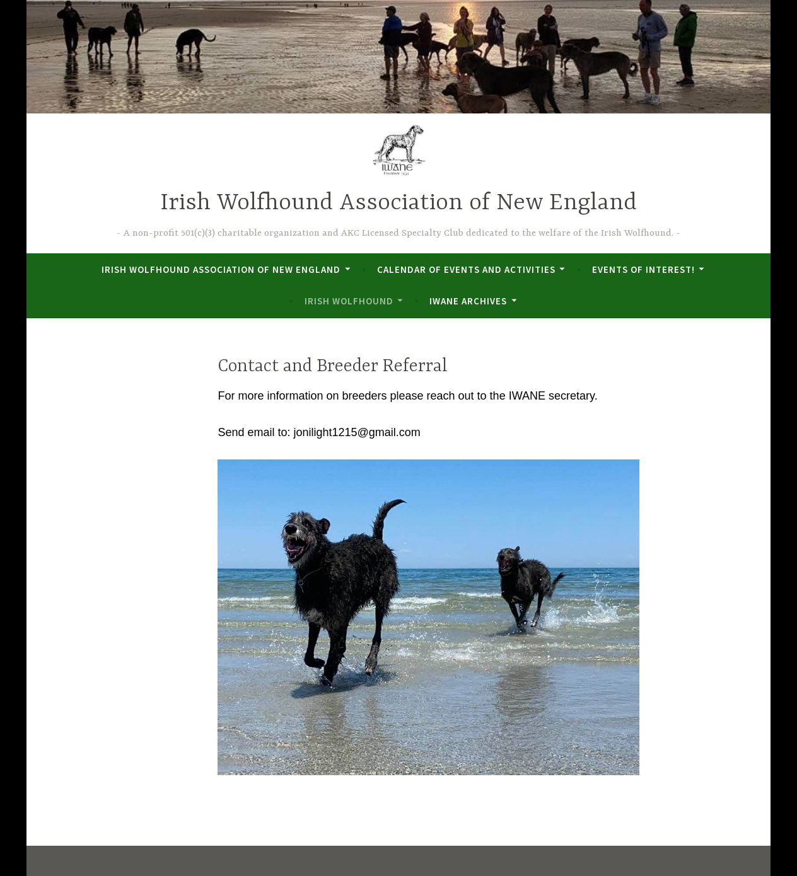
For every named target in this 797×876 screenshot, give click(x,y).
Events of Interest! (643, 269)
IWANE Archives (468, 301)
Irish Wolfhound (349, 301)
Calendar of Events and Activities (466, 269)
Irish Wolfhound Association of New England (398, 203)
